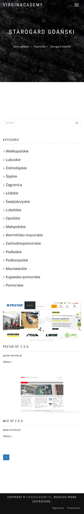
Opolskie (13, 218)
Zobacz (7, 361)
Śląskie (11, 176)
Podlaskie (14, 251)
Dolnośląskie (16, 168)
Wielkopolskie (17, 151)
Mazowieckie (16, 268)
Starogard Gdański (60, 46)
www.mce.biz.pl (11, 430)
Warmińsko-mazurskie (24, 235)
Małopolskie (16, 226)
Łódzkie (12, 193)
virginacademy (23, 4)
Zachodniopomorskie (23, 243)
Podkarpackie (17, 260)
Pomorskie (40, 46)
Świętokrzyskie (18, 201)
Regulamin (58, 508)
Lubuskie (13, 159)
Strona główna (21, 46)
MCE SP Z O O (13, 421)
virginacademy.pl (39, 497)
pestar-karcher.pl (12, 355)
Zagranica (14, 184)
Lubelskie (13, 209)
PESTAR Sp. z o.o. (16, 346)
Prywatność (73, 508)
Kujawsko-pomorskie (23, 277)
